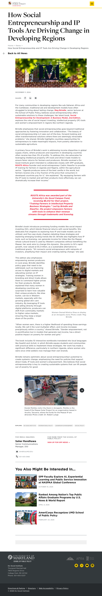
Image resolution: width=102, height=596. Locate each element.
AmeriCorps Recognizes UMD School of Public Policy (61, 514)
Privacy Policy (62, 588)
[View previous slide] (20, 390)
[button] (92, 4)
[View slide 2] (52, 403)
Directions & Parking (16, 588)
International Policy (45, 425)
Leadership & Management (64, 425)
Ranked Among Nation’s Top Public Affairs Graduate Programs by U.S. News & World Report (60, 497)
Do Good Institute (30, 425)
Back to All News (17, 53)
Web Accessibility (46, 588)
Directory (32, 588)
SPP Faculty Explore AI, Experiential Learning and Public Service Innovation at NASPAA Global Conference (63, 479)
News (18, 45)
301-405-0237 (20, 575)
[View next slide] (82, 390)
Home (10, 45)
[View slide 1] (49, 403)
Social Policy (79, 425)
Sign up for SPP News (58, 442)
